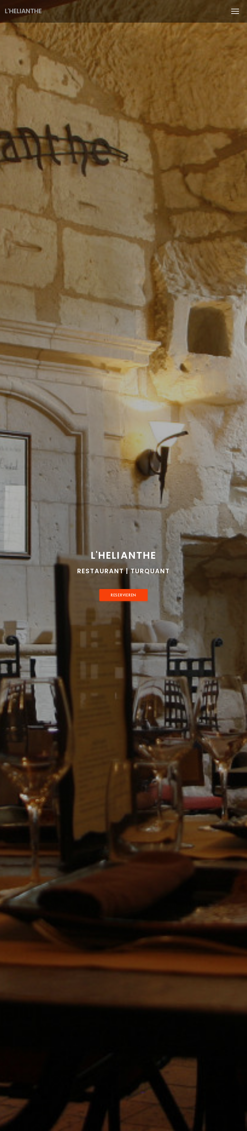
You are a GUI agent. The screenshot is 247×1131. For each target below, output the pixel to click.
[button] (235, 11)
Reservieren (123, 595)
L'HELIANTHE (23, 10)
